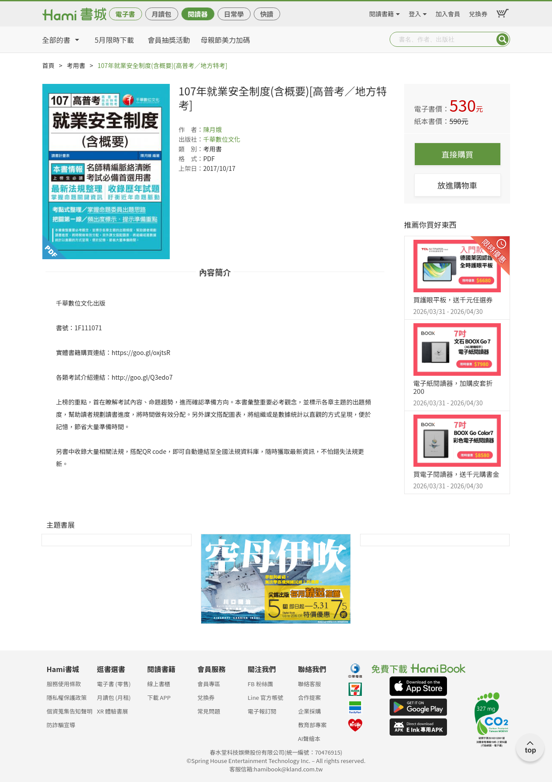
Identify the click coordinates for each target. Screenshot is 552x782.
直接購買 (457, 154)
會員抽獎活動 (169, 39)
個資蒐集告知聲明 (70, 711)
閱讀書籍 (381, 12)
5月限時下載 (114, 39)
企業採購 (309, 711)
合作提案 (309, 697)
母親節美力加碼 (225, 39)
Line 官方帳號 (265, 697)
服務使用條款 (64, 684)
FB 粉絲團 (260, 684)
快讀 (266, 14)
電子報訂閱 (262, 711)
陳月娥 (212, 129)
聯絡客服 (309, 684)
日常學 (234, 14)
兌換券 (478, 12)
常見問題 (208, 711)
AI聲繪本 (309, 738)
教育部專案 (312, 725)
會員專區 (208, 684)
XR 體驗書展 (112, 711)
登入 (415, 12)
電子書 (125, 14)
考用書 (76, 65)
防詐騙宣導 (61, 725)
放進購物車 (457, 185)
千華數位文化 (221, 139)
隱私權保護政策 (67, 697)
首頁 (48, 65)
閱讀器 (197, 14)
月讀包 (161, 14)
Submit (503, 39)
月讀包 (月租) (114, 697)
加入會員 (448, 12)
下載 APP (158, 697)
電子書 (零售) (114, 684)
